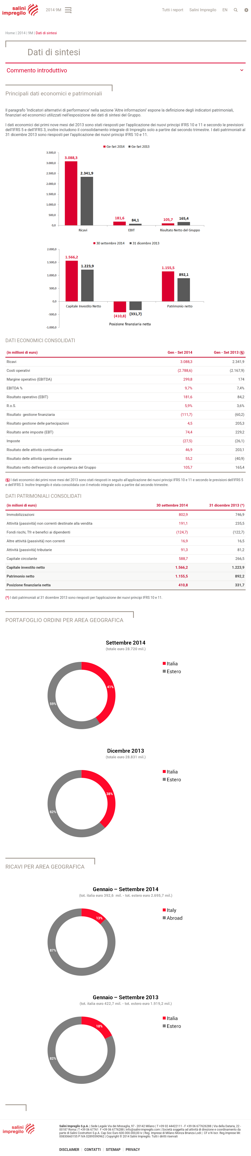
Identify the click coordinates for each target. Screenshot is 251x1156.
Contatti (92, 1149)
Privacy (133, 1149)
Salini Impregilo (202, 10)
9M (30, 33)
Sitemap (113, 1149)
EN (224, 10)
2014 (21, 33)
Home (10, 33)
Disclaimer (69, 1149)
